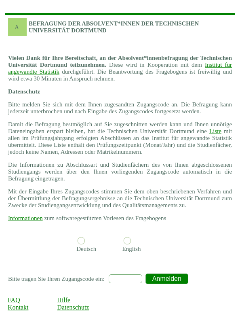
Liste (215, 131)
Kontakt (18, 307)
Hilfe (63, 300)
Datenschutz (73, 307)
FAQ (14, 300)
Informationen (25, 218)
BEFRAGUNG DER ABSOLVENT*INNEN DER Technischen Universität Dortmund (114, 27)
